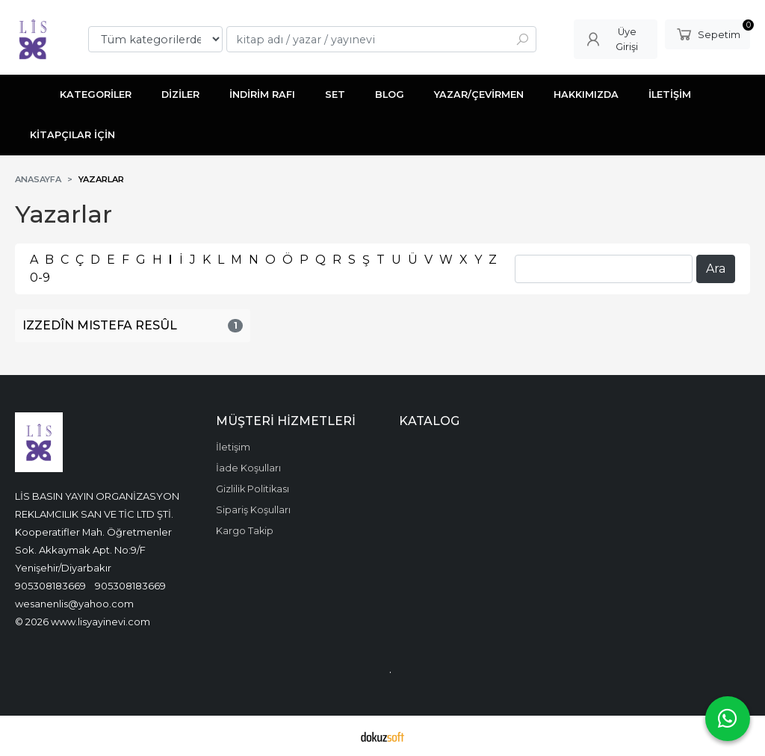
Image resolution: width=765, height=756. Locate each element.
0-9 (40, 277)
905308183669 (50, 586)
